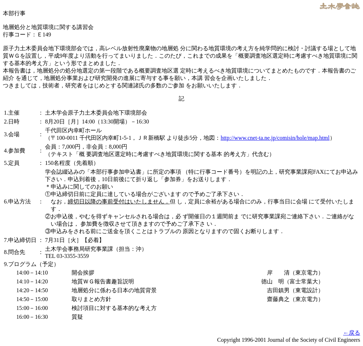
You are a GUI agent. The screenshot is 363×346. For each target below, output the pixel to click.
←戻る (351, 333)
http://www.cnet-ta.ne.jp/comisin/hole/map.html (274, 138)
